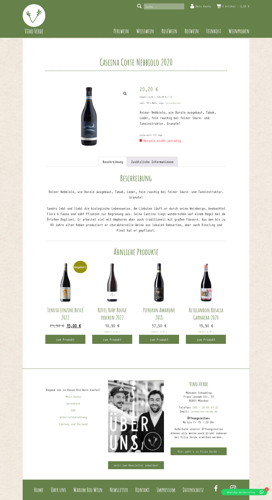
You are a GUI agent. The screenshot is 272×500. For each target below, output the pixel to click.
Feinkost (213, 31)
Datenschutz (193, 490)
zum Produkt (65, 339)
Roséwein (169, 31)
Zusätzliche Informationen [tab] (152, 161)
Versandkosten (173, 103)
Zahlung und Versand (73, 424)
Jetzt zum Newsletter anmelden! (136, 465)
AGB (73, 410)
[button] (125, 93)
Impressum (166, 490)
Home (38, 490)
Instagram (233, 488)
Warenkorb (73, 403)
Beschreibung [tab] (113, 161)
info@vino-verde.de (204, 411)
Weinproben (239, 31)
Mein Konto (203, 6)
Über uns (58, 490)
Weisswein (145, 31)
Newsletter (119, 490)
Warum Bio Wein (87, 490)
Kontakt (142, 490)
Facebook (216, 488)
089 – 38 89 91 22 (205, 407)
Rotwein (192, 31)
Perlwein (121, 31)
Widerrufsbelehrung (73, 417)
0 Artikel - (235, 6)
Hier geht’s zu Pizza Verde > (199, 451)
